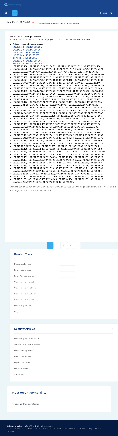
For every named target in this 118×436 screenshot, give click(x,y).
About (97, 429)
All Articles (19, 374)
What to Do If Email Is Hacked (27, 344)
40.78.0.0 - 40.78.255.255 (25, 58)
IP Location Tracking (22, 356)
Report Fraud (69, 429)
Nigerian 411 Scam (22, 362)
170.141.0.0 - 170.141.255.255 (27, 50)
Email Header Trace (22, 270)
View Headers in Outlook (25, 294)
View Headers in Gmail (24, 282)
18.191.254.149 (23, 22)
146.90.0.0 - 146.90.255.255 (26, 52)
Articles (81, 429)
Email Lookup (34, 429)
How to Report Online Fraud (26, 338)
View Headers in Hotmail (25, 288)
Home (9, 429)
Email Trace (20, 429)
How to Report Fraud (23, 306)
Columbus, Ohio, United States (64, 23)
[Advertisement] (64, 215)
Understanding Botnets (24, 350)
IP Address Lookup (22, 264)
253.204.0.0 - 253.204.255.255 (27, 63)
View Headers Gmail (52, 429)
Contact (10, 431)
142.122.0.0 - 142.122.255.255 (27, 47)
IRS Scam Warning (22, 368)
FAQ (16, 312)
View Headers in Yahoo (24, 300)
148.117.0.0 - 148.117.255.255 (27, 61)
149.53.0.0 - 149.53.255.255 (26, 55)
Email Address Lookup (24, 276)
